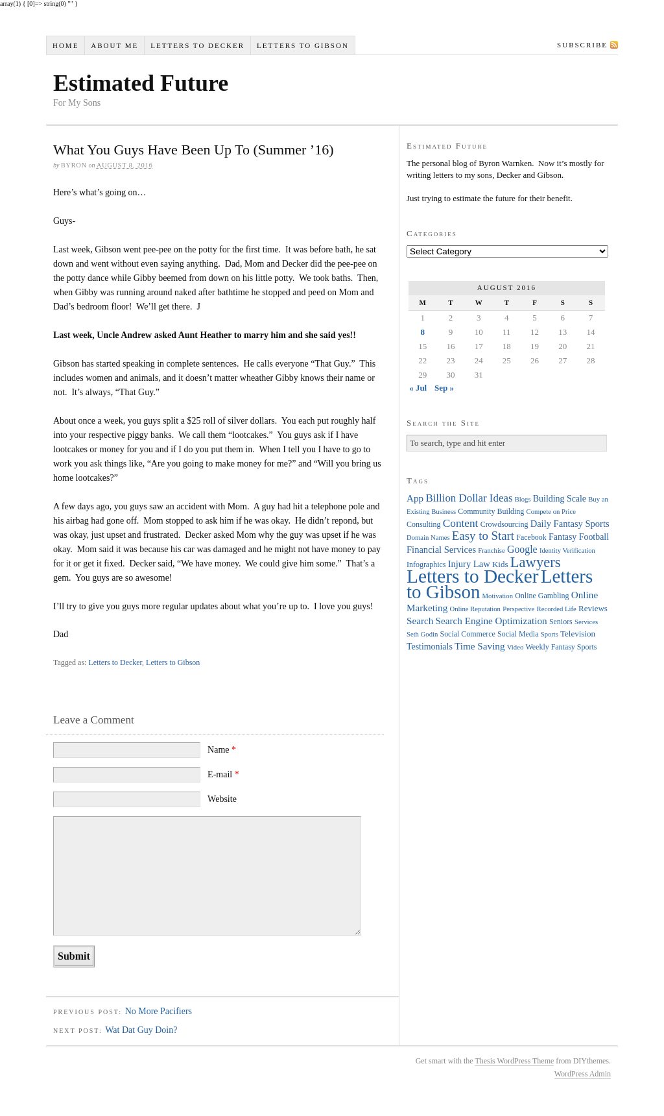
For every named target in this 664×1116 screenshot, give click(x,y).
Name (222, 750)
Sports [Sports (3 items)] (549, 634)
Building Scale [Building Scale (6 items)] (559, 498)
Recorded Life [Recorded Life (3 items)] (556, 609)
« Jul (418, 388)
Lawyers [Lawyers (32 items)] (535, 562)
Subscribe (582, 45)
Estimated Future (140, 83)
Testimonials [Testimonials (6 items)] (430, 646)
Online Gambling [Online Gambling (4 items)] (542, 595)
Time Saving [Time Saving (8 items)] (480, 645)
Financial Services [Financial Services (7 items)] (441, 549)
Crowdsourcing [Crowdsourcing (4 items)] (504, 524)
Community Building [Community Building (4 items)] (491, 511)
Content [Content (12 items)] (461, 523)
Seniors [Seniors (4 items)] (561, 621)
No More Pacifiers (158, 1011)
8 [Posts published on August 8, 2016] (422, 332)
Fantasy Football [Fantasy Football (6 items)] (579, 537)
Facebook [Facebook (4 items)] (531, 537)
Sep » (444, 388)
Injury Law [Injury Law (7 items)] (469, 564)
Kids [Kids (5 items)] (500, 564)
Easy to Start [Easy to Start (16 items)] (483, 535)
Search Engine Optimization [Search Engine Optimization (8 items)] (491, 620)
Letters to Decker (197, 45)
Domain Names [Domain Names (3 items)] (428, 537)
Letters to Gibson (303, 45)
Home (65, 45)
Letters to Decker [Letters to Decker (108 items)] (473, 576)
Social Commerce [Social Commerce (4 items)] (467, 633)
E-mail (223, 774)
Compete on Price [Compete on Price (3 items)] (551, 511)
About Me (114, 45)
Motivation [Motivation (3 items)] (497, 596)
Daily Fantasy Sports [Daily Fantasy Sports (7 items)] (570, 523)
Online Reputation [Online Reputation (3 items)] (475, 609)
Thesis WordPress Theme (514, 1060)
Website (222, 799)
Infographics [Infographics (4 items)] (426, 564)
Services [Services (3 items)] (586, 621)
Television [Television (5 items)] (577, 633)
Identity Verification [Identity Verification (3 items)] (567, 550)
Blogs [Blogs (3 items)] (523, 499)
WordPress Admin (582, 1073)
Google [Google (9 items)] (522, 549)
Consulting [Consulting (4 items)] (423, 524)
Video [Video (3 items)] (515, 647)
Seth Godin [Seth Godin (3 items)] (422, 634)
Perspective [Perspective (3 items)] (518, 609)
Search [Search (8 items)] (420, 620)
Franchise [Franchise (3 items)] (491, 550)
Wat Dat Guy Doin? (141, 1030)
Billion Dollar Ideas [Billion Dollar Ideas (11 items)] (468, 498)
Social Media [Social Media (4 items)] (517, 633)
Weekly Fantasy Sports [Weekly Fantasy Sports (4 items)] (561, 646)
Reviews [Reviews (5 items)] (593, 608)
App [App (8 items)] (415, 497)
